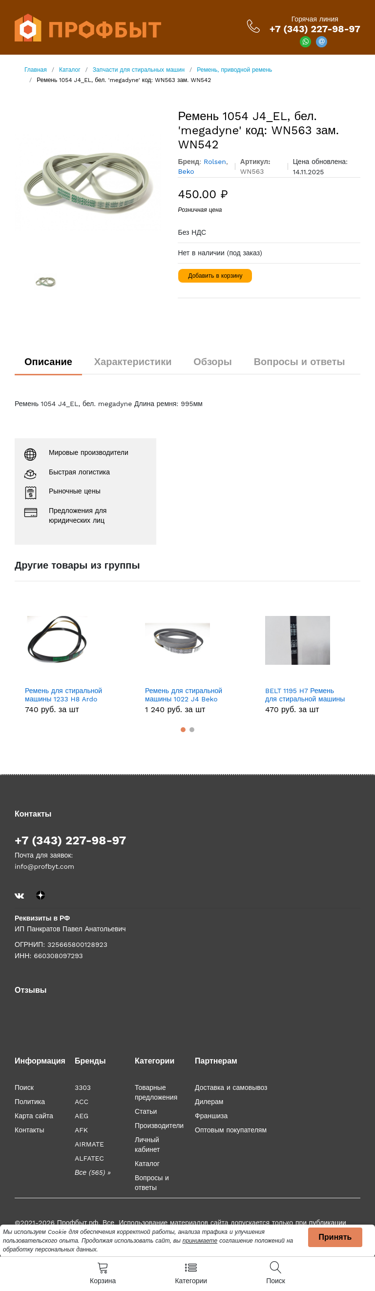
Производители (159, 1125)
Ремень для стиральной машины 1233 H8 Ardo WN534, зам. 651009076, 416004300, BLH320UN (63, 695)
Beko (186, 171)
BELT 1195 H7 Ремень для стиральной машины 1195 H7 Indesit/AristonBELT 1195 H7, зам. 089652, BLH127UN (305, 695)
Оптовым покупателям (231, 1130)
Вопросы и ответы (299, 362)
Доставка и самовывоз (231, 1087)
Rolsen (215, 161)
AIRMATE (89, 1144)
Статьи (146, 1111)
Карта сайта (34, 1116)
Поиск (24, 1087)
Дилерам (209, 1102)
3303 (83, 1087)
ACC (81, 1102)
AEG (81, 1116)
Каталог (147, 1164)
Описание (48, 362)
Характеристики (133, 362)
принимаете (200, 1240)
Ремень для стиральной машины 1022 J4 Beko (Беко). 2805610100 (183, 695)
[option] (89, 182)
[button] (183, 729)
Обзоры (212, 362)
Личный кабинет (147, 1144)
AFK (81, 1130)
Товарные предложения (156, 1092)
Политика (30, 1102)
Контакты (29, 1130)
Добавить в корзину (215, 275)
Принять (335, 1237)
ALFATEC (89, 1158)
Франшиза (211, 1116)
